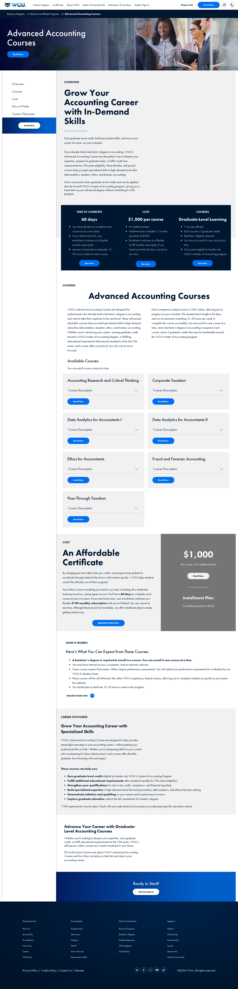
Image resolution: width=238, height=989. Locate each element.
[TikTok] (163, 970)
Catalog (74, 940)
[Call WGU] (232, 5)
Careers (26, 951)
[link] (141, 5)
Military (170, 928)
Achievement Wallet (79, 957)
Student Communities (175, 957)
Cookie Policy (48, 970)
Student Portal (76, 928)
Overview (18, 84)
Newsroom (27, 945)
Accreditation (28, 940)
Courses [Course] (17, 91)
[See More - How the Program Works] (89, 263)
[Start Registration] (146, 892)
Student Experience (127, 940)
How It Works (20, 106)
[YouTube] (157, 970)
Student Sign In (141, 5)
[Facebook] (143, 970)
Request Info (187, 5)
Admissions (75, 934)
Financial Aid (172, 940)
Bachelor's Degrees (127, 934)
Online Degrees (125, 945)
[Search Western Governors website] (224, 5)
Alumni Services (77, 951)
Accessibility (28, 934)
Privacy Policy (30, 970)
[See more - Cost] (146, 264)
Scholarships (124, 951)
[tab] (41, 5)
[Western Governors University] (15, 4)
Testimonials (172, 951)
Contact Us (65, 970)
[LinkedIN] (137, 970)
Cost (15, 99)
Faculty (170, 945)
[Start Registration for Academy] (29, 125)
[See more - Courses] (202, 263)
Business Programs (126, 928)
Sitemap (79, 970)
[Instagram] (150, 970)
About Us (26, 928)
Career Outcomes (23, 114)
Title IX (73, 945)
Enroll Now (208, 5)
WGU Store (27, 957)
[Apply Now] (18, 54)
